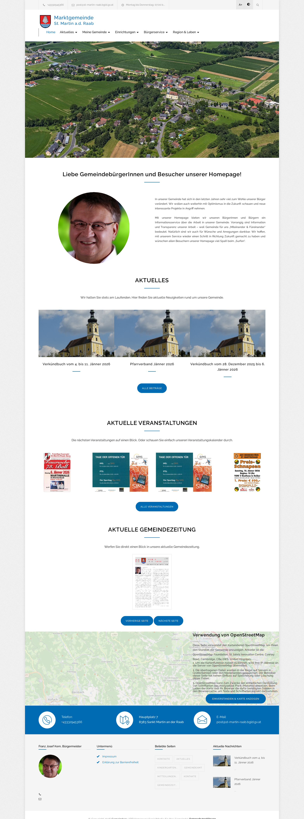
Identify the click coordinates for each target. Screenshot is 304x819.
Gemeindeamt (193, 759)
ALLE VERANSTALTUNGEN (157, 498)
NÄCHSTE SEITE (168, 612)
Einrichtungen (185, 21)
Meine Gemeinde (155, 21)
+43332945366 (55, 4)
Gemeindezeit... (167, 777)
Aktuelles (127, 21)
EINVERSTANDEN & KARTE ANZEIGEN (235, 690)
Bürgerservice (214, 21)
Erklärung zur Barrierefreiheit (120, 754)
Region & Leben (244, 21)
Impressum (109, 748)
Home (108, 21)
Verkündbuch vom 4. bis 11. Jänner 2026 (76, 356)
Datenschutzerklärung (202, 810)
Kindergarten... (167, 759)
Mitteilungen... (167, 768)
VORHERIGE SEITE (137, 612)
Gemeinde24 (119, 810)
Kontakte (163, 751)
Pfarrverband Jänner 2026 (152, 356)
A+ (240, 4)
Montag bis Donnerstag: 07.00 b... (145, 4)
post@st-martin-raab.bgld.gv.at (94, 4)
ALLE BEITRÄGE (152, 380)
